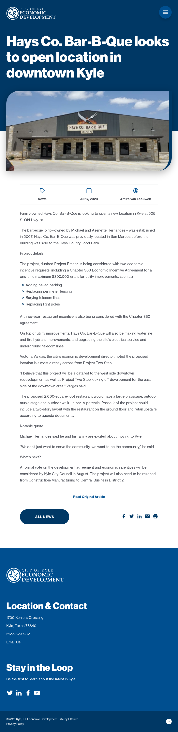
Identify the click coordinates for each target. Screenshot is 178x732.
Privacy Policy (15, 724)
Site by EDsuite (68, 719)
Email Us (13, 642)
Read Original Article (89, 497)
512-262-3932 (18, 634)
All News (44, 516)
